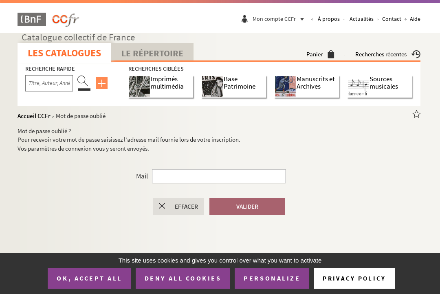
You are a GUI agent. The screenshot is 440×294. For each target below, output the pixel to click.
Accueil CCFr (34, 116)
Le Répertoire (152, 53)
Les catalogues (64, 53)
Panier (320, 54)
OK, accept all (89, 278)
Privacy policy (354, 278)
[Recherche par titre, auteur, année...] (49, 83)
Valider (247, 206)
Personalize (272, 278)
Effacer (186, 206)
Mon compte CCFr (280, 19)
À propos (329, 18)
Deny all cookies (183, 278)
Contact (391, 18)
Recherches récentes (387, 54)
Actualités (362, 18)
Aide (415, 18)
